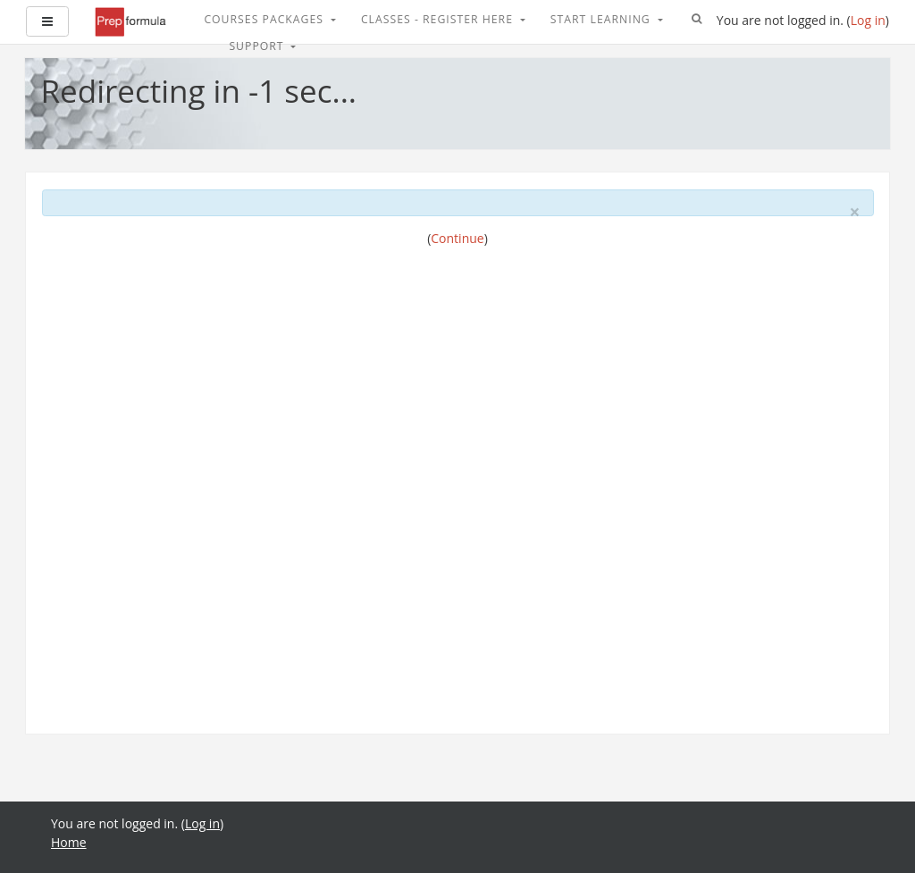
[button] (697, 20)
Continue (457, 238)
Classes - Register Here (438, 19)
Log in (868, 20)
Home (69, 842)
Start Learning (602, 19)
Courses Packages (265, 19)
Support (258, 46)
